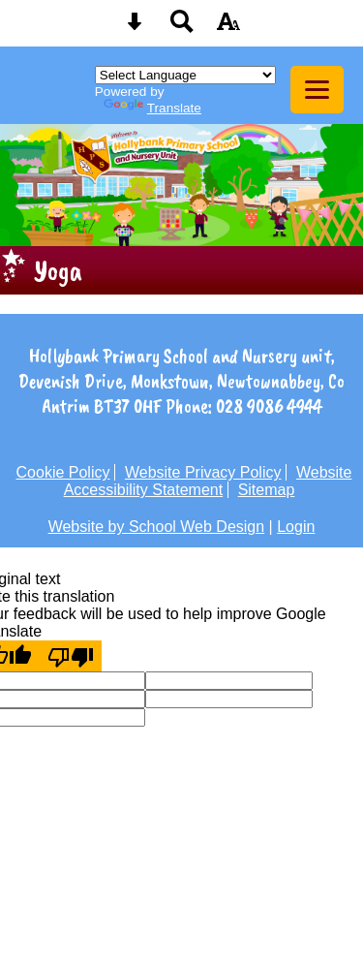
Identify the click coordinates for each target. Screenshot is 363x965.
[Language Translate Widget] (185, 75)
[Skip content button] (134, 27)
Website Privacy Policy (203, 472)
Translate (152, 108)
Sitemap (266, 490)
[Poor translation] (71, 655)
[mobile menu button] (317, 89)
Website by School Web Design (156, 526)
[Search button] (182, 27)
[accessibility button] (228, 27)
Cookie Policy (63, 472)
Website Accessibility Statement (208, 481)
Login (296, 526)
